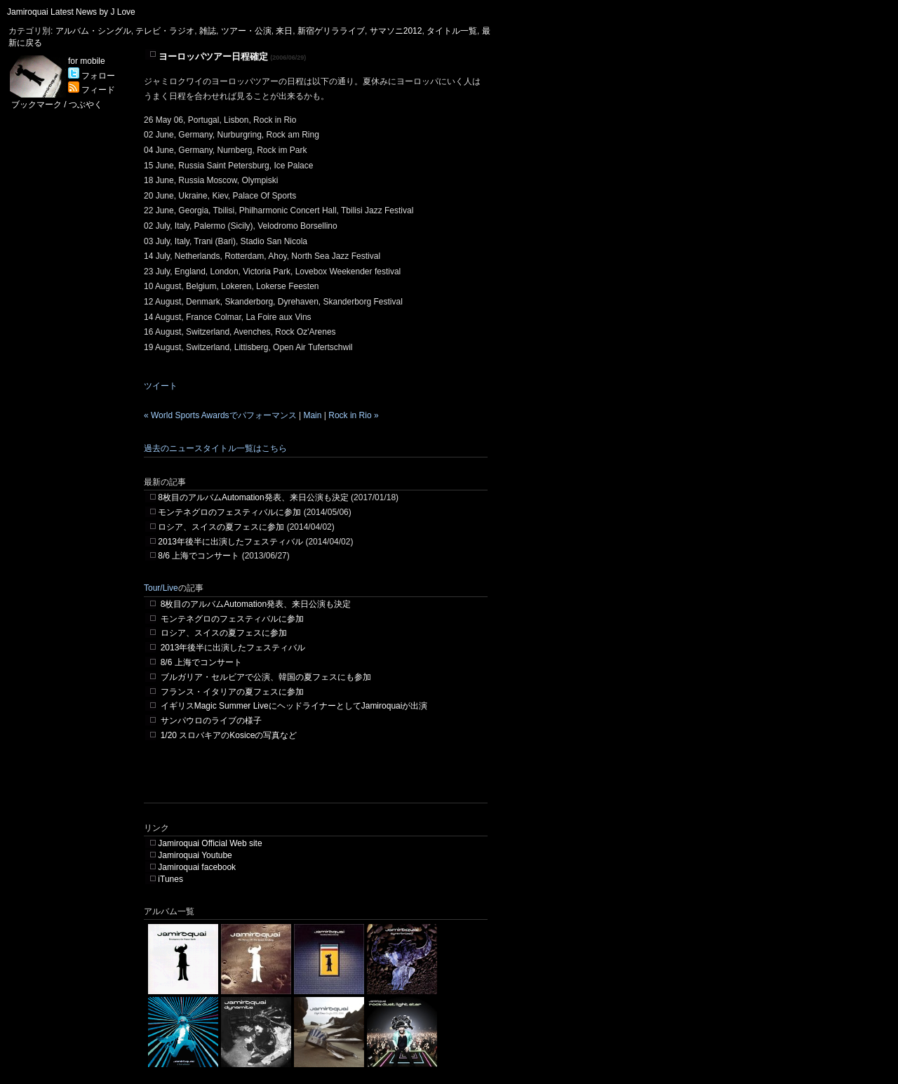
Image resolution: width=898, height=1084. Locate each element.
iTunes (170, 879)
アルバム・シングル (93, 31)
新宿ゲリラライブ (331, 31)
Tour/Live (161, 588)
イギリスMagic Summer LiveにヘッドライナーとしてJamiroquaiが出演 (294, 706)
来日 (284, 31)
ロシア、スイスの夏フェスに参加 (221, 527)
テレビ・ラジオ (164, 31)
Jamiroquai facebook (197, 867)
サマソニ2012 (396, 31)
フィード (91, 90)
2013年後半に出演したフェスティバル (230, 542)
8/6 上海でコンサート (198, 556)
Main (312, 415)
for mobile (86, 61)
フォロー (91, 76)
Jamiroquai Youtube (195, 855)
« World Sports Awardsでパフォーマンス (220, 415)
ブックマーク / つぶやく (56, 104)
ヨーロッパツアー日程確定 (213, 56)
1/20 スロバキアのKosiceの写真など (229, 735)
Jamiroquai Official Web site (210, 843)
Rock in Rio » (353, 415)
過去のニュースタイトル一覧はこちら (215, 448)
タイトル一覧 (452, 31)
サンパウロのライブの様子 (211, 720)
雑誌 (207, 31)
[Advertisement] (308, 782)
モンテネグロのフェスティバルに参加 (229, 512)
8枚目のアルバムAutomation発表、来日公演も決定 (253, 497)
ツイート (160, 386)
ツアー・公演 (246, 31)
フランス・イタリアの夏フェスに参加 (232, 692)
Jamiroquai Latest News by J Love (71, 12)
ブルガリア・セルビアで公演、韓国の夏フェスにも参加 (266, 677)
